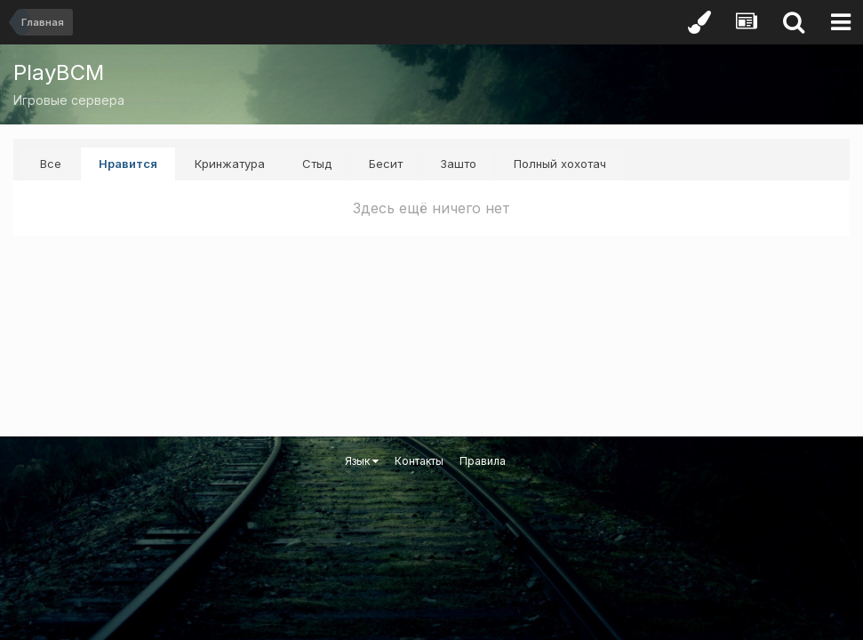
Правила (482, 461)
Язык (362, 461)
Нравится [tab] (128, 163)
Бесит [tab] (386, 163)
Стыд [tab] (317, 163)
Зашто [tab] (458, 163)
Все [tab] (50, 163)
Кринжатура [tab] (230, 163)
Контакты (419, 461)
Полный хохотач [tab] (560, 163)
